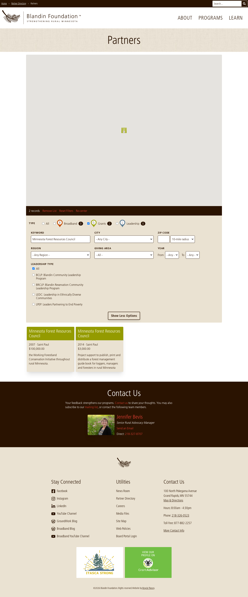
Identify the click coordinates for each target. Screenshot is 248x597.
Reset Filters (66, 211)
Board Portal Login (126, 536)
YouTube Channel (64, 514)
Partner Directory (125, 498)
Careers (120, 506)
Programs (211, 18)
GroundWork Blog (64, 521)
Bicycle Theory (148, 588)
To (183, 255)
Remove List (49, 211)
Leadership (130, 223)
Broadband (68, 223)
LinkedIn (58, 506)
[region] (124, 349)
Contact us (121, 403)
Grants (99, 223)
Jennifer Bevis (130, 417)
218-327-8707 (134, 434)
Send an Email (125, 428)
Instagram (59, 499)
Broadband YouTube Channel (70, 536)
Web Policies (123, 529)
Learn (236, 18)
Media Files (122, 514)
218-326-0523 (180, 515)
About (185, 18)
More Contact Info (174, 531)
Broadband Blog (63, 529)
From (161, 255)
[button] (126, 133)
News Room (123, 491)
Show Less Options (124, 316)
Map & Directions (173, 500)
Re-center (81, 211)
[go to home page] (41, 18)
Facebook (59, 491)
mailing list (91, 407)
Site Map (121, 521)
